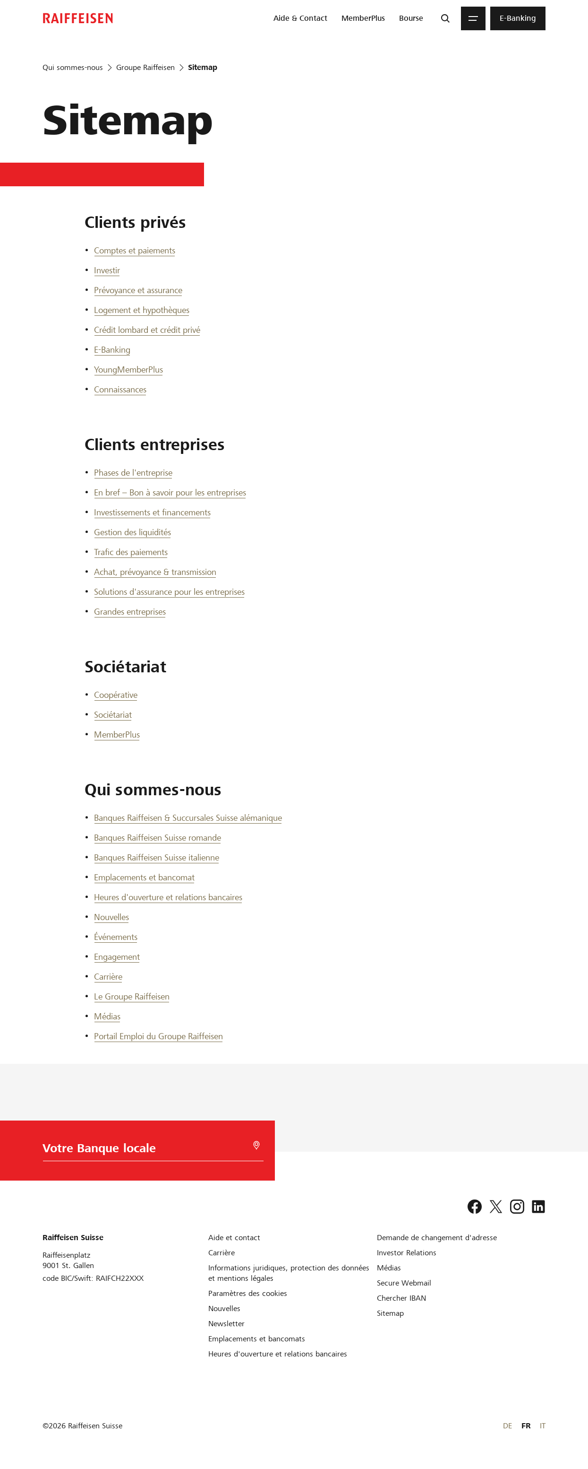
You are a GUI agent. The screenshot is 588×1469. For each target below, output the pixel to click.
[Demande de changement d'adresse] (437, 1237)
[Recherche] (445, 18)
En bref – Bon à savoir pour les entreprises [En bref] (170, 492)
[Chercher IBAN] (401, 1298)
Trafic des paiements (131, 552)
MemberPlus (117, 734)
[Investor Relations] (406, 1252)
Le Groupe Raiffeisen (132, 996)
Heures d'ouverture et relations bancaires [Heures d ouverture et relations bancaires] (168, 897)
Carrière (108, 977)
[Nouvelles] (224, 1308)
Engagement (117, 957)
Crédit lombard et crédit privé (147, 330)
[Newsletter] (226, 1323)
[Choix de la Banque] (150, 1150)
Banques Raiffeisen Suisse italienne (156, 857)
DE (507, 1425)
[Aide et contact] (234, 1237)
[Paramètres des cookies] (247, 1293)
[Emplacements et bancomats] (256, 1338)
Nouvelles (111, 917)
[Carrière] (221, 1252)
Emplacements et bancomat (144, 877)
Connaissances (120, 389)
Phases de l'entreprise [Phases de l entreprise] (133, 473)
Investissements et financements (152, 512)
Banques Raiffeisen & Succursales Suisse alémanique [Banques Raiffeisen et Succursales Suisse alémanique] (188, 818)
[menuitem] (300, 18)
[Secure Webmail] (404, 1282)
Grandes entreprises (130, 612)
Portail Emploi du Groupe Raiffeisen (158, 1036)
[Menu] (473, 18)
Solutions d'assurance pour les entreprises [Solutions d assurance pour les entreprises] (169, 592)
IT (542, 1425)
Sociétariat (113, 715)
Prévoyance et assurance (138, 290)
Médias (107, 1016)
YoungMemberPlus (128, 369)
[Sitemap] (390, 1313)
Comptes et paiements (134, 250)
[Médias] (389, 1267)
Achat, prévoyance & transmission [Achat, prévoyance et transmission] (155, 572)
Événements (115, 937)
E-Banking (112, 350)
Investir (107, 270)
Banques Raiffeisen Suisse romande (157, 838)
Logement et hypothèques (141, 310)
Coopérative (115, 695)
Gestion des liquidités (132, 532)
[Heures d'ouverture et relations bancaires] (277, 1353)
